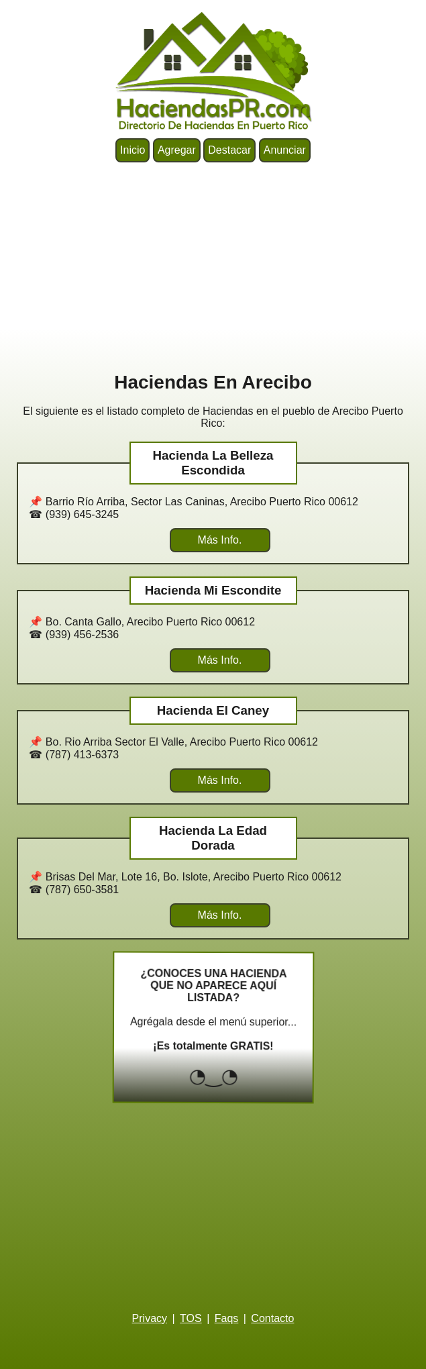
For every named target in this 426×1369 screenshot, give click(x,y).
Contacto (272, 1318)
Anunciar (285, 150)
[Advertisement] (213, 267)
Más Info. (220, 540)
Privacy (149, 1318)
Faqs (227, 1318)
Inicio (132, 150)
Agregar (177, 150)
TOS (191, 1318)
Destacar (229, 150)
